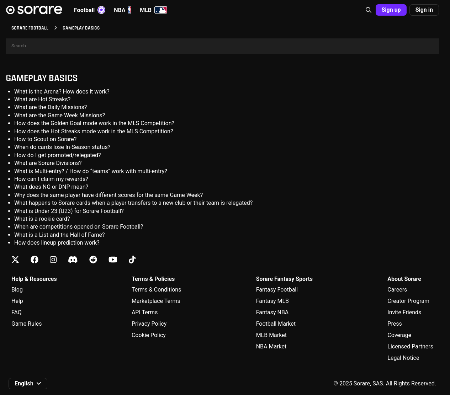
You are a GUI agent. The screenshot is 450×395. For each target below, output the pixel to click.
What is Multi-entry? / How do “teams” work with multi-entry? (90, 171)
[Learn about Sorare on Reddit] (93, 259)
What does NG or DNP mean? (51, 186)
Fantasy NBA (272, 312)
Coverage (399, 335)
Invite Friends (404, 312)
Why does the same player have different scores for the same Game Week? (108, 195)
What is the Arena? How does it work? (62, 91)
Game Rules (26, 323)
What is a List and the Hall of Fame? (59, 234)
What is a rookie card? (42, 218)
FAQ (16, 312)
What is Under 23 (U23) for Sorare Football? (69, 211)
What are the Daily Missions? (50, 107)
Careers (397, 289)
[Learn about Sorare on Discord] (73, 259)
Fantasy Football (277, 289)
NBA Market (271, 346)
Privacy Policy (149, 323)
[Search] (222, 46)
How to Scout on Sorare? (45, 139)
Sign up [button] (391, 9)
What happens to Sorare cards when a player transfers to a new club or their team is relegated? (133, 202)
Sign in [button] (424, 9)
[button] (368, 10)
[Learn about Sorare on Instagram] (53, 259)
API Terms (145, 312)
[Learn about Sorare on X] (15, 259)
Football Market (276, 323)
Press (394, 323)
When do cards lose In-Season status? (62, 147)
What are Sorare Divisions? (47, 163)
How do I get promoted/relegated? (57, 155)
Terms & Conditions (156, 289)
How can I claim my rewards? (51, 179)
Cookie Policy (149, 335)
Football (89, 10)
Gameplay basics (42, 77)
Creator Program (408, 301)
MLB (153, 10)
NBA (122, 10)
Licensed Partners (410, 346)
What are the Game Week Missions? (59, 115)
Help (17, 301)
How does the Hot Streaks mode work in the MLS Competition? (93, 131)
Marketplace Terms (156, 301)
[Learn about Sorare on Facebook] (34, 259)
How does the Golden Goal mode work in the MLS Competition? (94, 123)
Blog (17, 289)
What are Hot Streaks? (42, 99)
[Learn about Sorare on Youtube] (113, 259)
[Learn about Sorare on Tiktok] (132, 259)
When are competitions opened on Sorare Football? (78, 226)
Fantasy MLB (272, 301)
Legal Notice (403, 357)
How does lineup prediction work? (57, 242)
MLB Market (271, 335)
